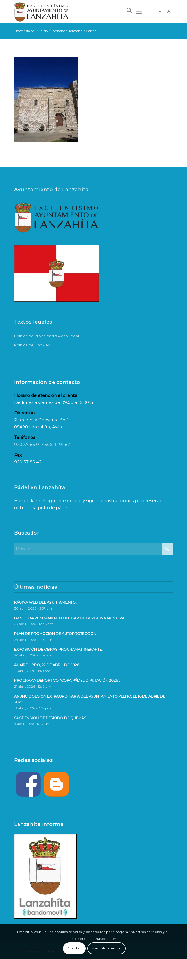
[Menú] (139, 11)
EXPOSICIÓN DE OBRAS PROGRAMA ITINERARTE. (58, 649)
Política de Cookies (32, 345)
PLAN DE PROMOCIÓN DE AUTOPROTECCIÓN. (55, 634)
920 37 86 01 (27, 444)
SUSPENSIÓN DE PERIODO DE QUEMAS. (50, 718)
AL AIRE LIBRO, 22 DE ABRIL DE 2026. (47, 665)
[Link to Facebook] (160, 11)
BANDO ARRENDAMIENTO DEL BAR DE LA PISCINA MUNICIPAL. (70, 618)
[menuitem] (126, 11)
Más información (106, 948)
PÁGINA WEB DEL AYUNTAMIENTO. (45, 602)
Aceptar (74, 948)
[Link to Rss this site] (168, 11)
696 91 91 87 (57, 444)
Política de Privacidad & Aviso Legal (46, 336)
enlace (74, 500)
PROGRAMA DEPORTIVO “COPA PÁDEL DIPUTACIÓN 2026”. (67, 680)
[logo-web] (77, 11)
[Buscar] (126, 11)
